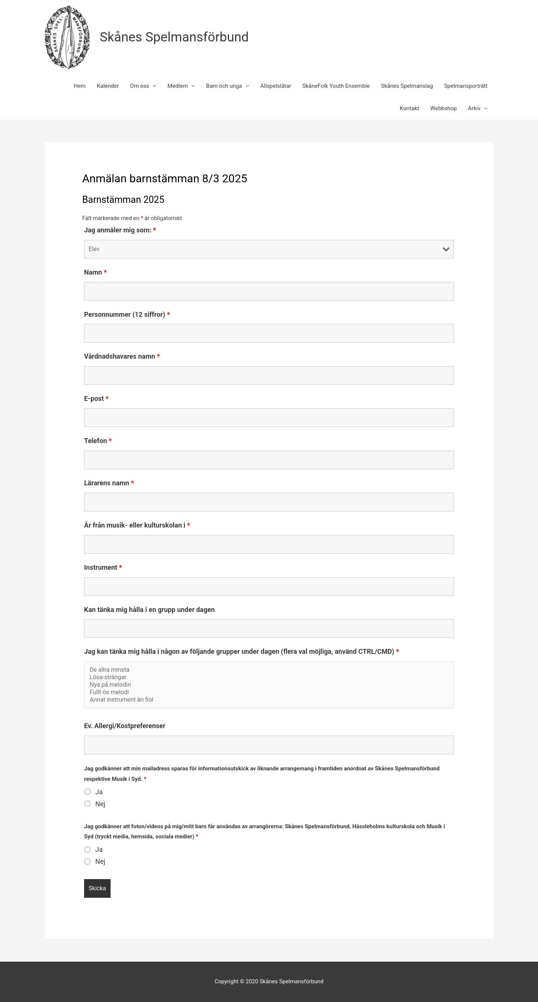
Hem (80, 86)
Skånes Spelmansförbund (174, 37)
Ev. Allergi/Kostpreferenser (125, 726)
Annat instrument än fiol (269, 699)
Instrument (103, 567)
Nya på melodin (269, 685)
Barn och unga (224, 86)
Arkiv (474, 108)
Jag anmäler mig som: (120, 230)
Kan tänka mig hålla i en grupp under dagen (149, 609)
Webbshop (443, 108)
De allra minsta (269, 670)
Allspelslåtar (275, 86)
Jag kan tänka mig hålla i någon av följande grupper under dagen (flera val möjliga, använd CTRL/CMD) (241, 651)
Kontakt (409, 108)
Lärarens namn (109, 483)
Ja (99, 792)
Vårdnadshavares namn (122, 356)
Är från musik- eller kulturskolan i (137, 525)
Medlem (177, 86)
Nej (100, 804)
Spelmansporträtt (466, 86)
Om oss (139, 86)
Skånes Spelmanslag (407, 86)
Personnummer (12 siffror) (127, 314)
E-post (96, 398)
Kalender (108, 86)
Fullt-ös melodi (269, 692)
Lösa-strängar (269, 677)
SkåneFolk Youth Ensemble (336, 86)
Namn (95, 272)
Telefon (98, 441)
